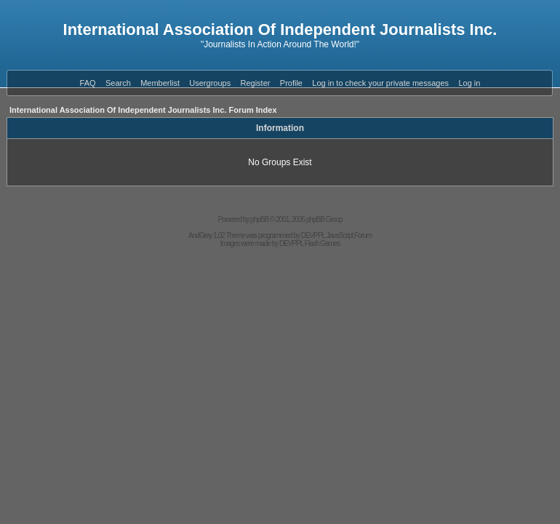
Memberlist (160, 83)
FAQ (88, 83)
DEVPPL (313, 235)
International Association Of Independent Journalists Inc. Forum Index (143, 110)
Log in (469, 83)
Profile (291, 83)
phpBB (259, 219)
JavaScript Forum (349, 235)
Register (256, 83)
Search (118, 83)
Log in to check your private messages (380, 83)
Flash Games (322, 243)
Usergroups (210, 83)
